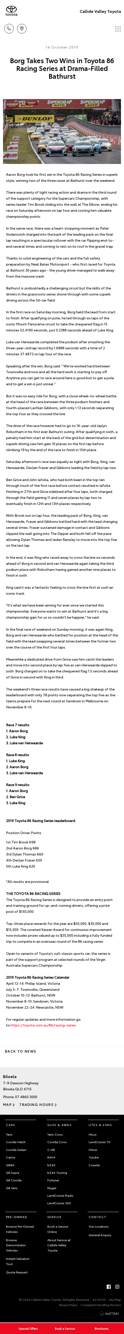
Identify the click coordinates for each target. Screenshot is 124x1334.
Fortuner (53, 1180)
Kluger (51, 1188)
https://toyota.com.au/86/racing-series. (44, 1024)
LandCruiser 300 (59, 1203)
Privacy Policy (68, 1305)
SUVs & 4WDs (59, 1125)
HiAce (93, 1149)
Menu (118, 29)
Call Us (9, 28)
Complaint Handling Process (101, 1305)
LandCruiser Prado (60, 1195)
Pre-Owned (17, 1217)
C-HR (51, 1149)
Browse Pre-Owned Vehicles (20, 1228)
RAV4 (51, 1157)
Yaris (9, 1134)
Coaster (94, 1165)
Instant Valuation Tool (18, 1261)
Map (7, 1104)
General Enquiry (100, 1235)
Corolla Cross (57, 1142)
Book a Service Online (57, 1228)
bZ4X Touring (57, 1172)
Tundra (94, 1157)
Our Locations (99, 1226)
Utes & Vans (100, 1125)
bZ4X (51, 1165)
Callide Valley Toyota (100, 11)
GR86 (10, 1165)
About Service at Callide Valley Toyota (58, 1245)
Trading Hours (36, 1104)
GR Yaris (12, 1188)
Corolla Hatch (16, 1142)
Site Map (115, 1299)
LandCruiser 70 (99, 1142)
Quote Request (17, 1272)
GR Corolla (14, 1180)
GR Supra (12, 1172)
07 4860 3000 (26, 1096)
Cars (10, 1125)
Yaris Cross (55, 1134)
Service (54, 1217)
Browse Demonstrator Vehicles (16, 1245)
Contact (97, 1217)
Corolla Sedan (16, 1149)
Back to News (20, 1051)
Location (22, 28)
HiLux (92, 1134)
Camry (10, 1157)
